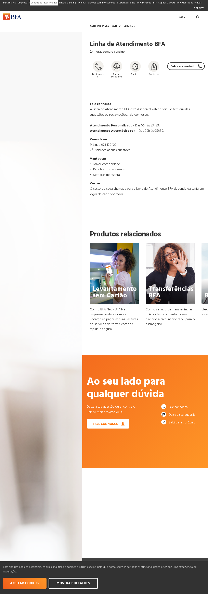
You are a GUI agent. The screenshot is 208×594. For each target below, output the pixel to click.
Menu (180, 17)
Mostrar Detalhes (73, 583)
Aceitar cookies (24, 583)
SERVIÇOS (129, 26)
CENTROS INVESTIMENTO (105, 26)
